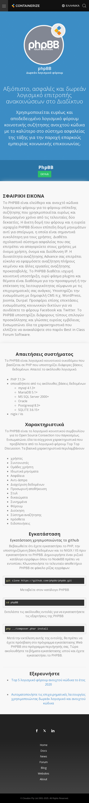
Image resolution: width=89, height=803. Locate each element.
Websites (43, 773)
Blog (44, 768)
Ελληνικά (70, 5)
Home (43, 745)
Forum (43, 762)
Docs (43, 750)
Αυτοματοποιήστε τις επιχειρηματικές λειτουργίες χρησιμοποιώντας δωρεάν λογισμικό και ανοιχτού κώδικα (48, 698)
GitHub (44, 174)
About (43, 779)
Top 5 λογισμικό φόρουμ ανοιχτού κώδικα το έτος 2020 (48, 682)
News (43, 756)
